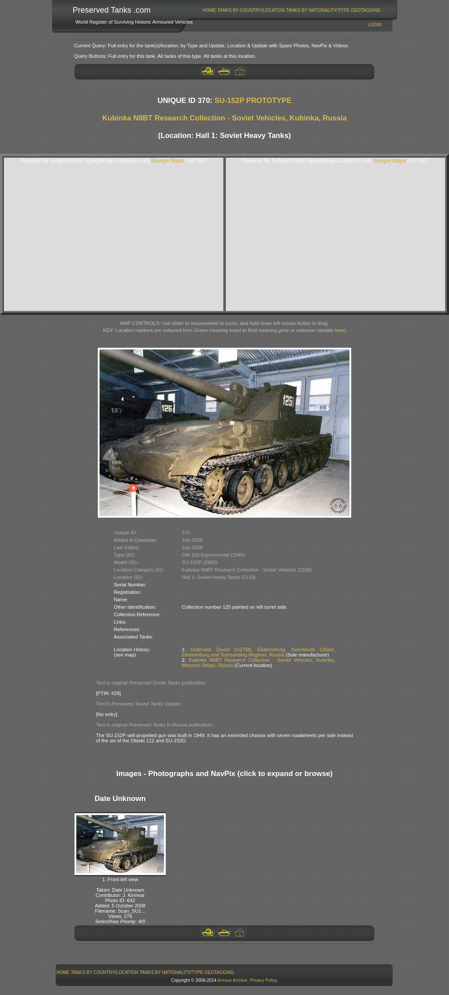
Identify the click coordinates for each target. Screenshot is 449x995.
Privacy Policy (263, 980)
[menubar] (291, 10)
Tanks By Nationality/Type (317, 10)
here (339, 330)
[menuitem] (209, 10)
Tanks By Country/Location (251, 10)
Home (209, 10)
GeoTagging (366, 10)
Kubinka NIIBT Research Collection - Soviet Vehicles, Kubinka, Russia (224, 118)
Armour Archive (232, 980)
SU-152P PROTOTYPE (253, 100)
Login (374, 24)
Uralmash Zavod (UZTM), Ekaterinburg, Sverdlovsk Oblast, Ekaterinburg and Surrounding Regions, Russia (258, 652)
